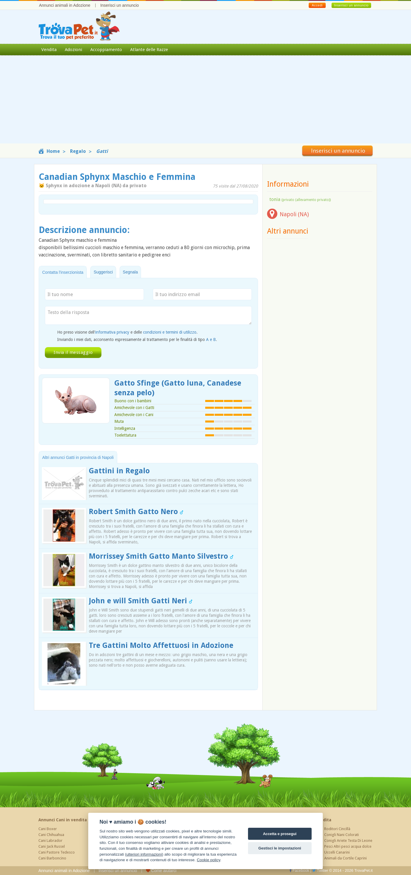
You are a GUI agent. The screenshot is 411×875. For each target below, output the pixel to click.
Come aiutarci (161, 870)
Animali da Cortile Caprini (345, 858)
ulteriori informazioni (144, 854)
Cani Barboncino (52, 858)
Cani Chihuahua (51, 834)
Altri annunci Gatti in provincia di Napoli (78, 457)
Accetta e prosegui (280, 834)
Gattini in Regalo (119, 471)
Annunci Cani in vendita (62, 819)
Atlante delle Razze (149, 49)
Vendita (49, 49)
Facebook (299, 870)
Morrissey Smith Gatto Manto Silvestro (161, 556)
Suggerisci (103, 272)
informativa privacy (112, 332)
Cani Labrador (50, 840)
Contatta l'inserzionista (62, 272)
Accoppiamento (106, 49)
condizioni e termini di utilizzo (169, 332)
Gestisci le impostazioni (279, 848)
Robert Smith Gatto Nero (136, 511)
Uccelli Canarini (337, 852)
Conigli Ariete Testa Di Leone (348, 840)
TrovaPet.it (363, 870)
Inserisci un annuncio (119, 5)
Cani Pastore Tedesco (56, 852)
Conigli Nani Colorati (341, 834)
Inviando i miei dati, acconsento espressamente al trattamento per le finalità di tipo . (137, 339)
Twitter (320, 870)
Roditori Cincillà (337, 829)
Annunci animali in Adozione (64, 5)
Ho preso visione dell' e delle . (127, 332)
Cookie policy (208, 860)
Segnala (130, 272)
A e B (211, 339)
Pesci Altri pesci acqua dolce (347, 846)
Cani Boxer (47, 829)
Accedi (317, 5)
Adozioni (73, 49)
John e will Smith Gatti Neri (140, 601)
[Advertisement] (205, 102)
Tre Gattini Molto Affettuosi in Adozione (161, 645)
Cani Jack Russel (51, 846)
